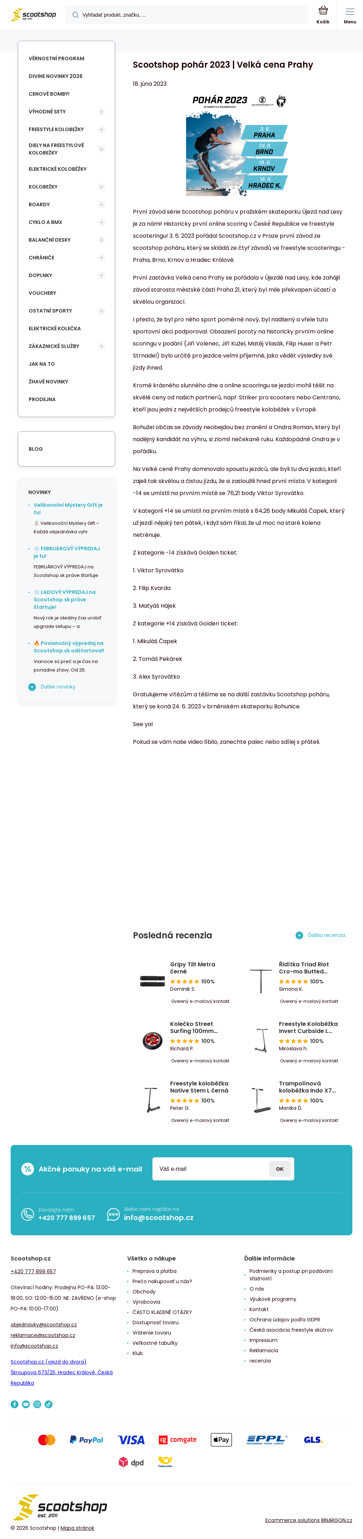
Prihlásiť (280, 1169)
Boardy (39, 204)
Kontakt (259, 1309)
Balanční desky (50, 239)
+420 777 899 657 (66, 1217)
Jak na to (42, 363)
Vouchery (42, 293)
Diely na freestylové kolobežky (56, 149)
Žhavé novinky (48, 381)
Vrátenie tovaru (152, 1332)
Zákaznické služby (54, 346)
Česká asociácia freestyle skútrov (291, 1329)
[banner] (33, 15)
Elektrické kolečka (55, 328)
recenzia (260, 1360)
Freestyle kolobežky (56, 129)
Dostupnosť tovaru (156, 1322)
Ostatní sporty (50, 310)
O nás (257, 1288)
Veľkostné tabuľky (155, 1343)
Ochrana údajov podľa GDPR (285, 1319)
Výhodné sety (47, 111)
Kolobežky (43, 186)
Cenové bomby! (49, 93)
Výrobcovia (146, 1301)
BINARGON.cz (336, 1520)
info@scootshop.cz (159, 1218)
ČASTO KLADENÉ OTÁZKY (162, 1312)
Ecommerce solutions (293, 1520)
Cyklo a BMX (45, 222)
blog (36, 449)
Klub (138, 1353)
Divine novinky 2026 (56, 76)
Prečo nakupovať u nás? (162, 1281)
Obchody (144, 1291)
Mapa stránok (77, 1528)
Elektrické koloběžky (57, 169)
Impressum (264, 1340)
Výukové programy (273, 1299)
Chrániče (41, 257)
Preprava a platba (155, 1271)
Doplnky (40, 275)
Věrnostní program (56, 58)
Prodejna (42, 399)
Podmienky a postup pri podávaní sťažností (291, 1275)
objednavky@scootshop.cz (44, 1324)
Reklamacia (264, 1350)
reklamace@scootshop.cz (43, 1335)
